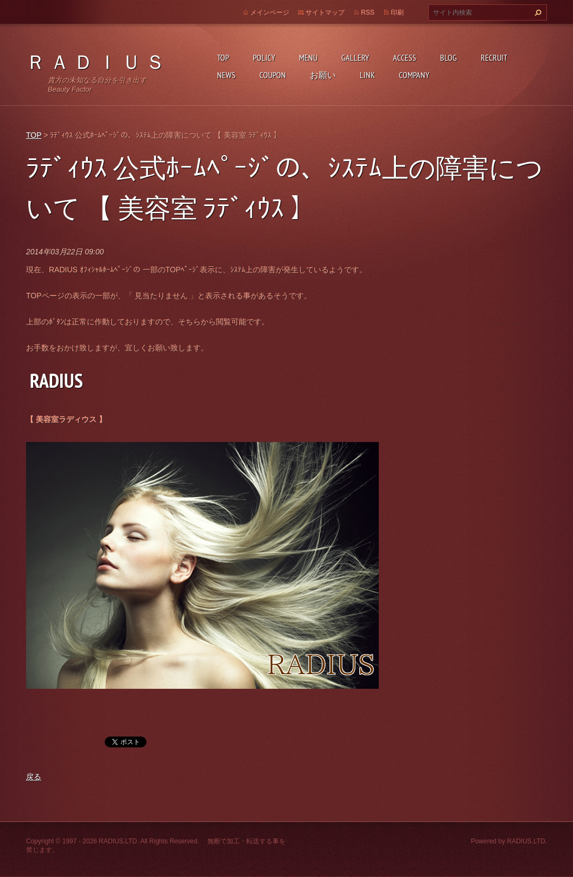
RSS (367, 12)
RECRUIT (494, 57)
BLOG (448, 57)
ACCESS (404, 57)
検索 (537, 12)
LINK (367, 74)
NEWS (226, 74)
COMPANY (414, 74)
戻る (33, 776)
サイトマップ (325, 12)
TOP (223, 57)
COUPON (272, 74)
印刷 (397, 12)
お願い (323, 74)
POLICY (264, 57)
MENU (308, 57)
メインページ (269, 12)
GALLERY (355, 57)
